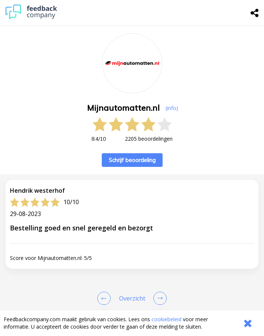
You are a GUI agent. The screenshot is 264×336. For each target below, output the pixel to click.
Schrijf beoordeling (132, 160)
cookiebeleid (166, 319)
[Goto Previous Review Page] (105, 298)
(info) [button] (172, 108)
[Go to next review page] (158, 298)
